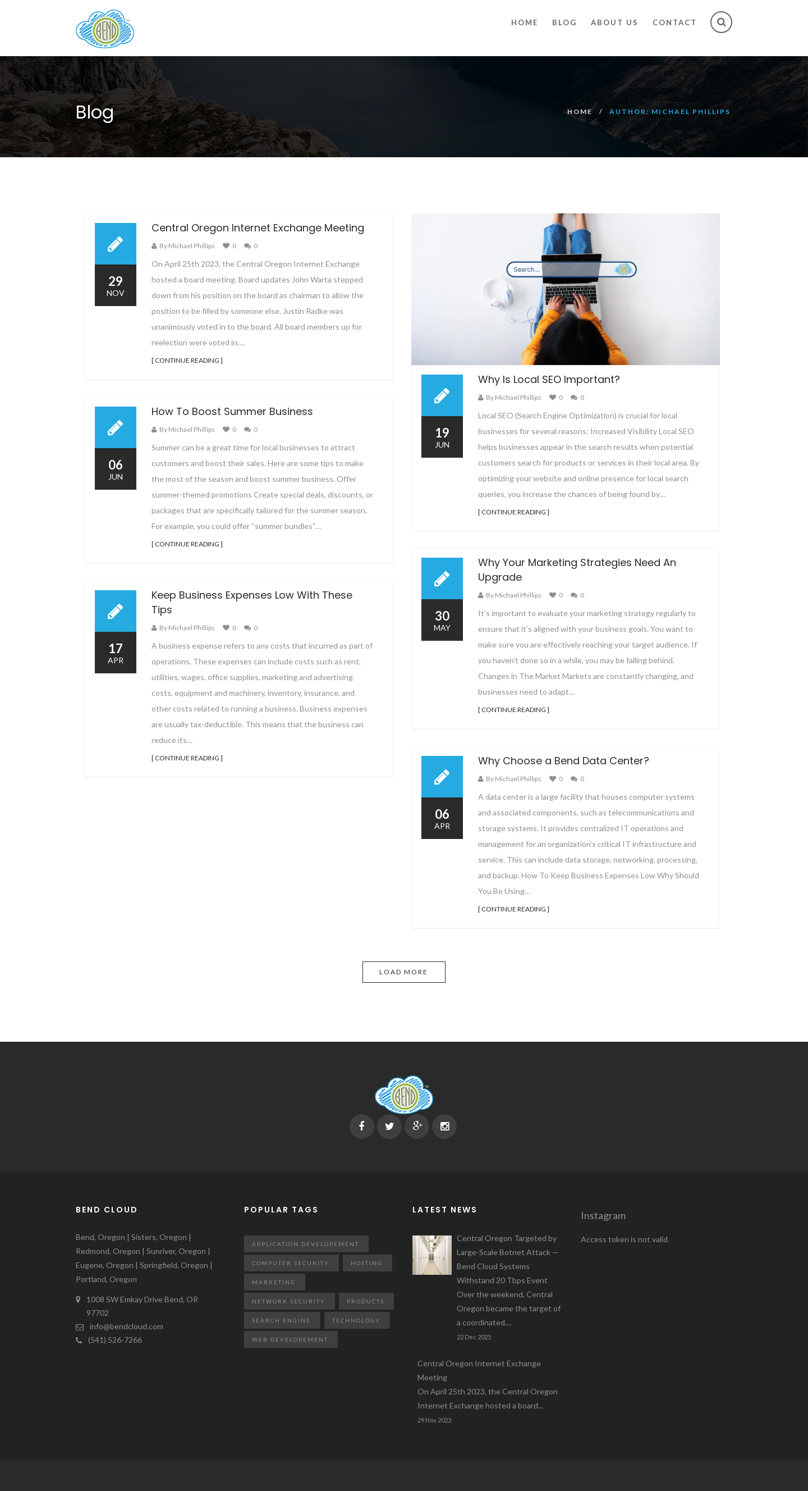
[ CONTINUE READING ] (187, 360)
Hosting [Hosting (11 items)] (367, 1263)
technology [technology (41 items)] (356, 1320)
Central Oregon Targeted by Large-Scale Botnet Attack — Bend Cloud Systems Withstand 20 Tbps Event (510, 1281)
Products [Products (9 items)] (365, 1301)
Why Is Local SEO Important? (549, 379)
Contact (675, 22)
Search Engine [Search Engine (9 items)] (281, 1320)
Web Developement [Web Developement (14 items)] (290, 1339)
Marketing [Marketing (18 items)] (274, 1282)
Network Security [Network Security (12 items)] (288, 1301)
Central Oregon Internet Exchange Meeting (258, 228)
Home (524, 22)
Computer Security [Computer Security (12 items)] (290, 1263)
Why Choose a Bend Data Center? (563, 761)
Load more (403, 972)
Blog (564, 22)
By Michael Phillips (187, 245)
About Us (615, 22)
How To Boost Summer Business (232, 411)
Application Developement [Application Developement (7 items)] (305, 1244)
